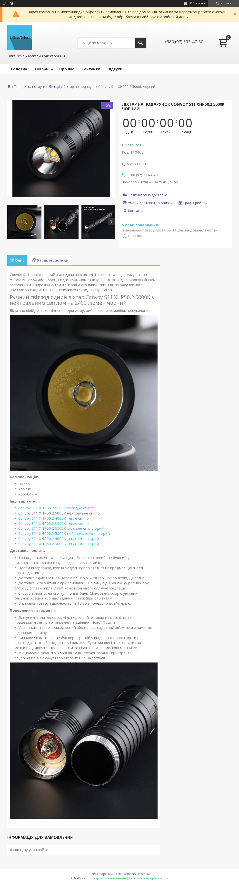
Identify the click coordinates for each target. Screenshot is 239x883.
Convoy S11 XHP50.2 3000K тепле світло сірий (58, 543)
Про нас (66, 68)
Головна (19, 68)
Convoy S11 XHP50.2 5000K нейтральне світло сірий (64, 533)
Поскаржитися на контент (107, 878)
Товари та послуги (29, 86)
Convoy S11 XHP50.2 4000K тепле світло (53, 518)
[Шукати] (140, 43)
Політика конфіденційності (148, 878)
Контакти (90, 68)
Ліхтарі (54, 86)
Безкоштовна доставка (147, 195)
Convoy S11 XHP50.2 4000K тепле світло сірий (58, 538)
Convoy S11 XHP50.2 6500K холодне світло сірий (61, 528)
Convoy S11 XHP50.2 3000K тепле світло (53, 523)
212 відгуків (197, 3)
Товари (41, 68)
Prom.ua (144, 874)
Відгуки (115, 68)
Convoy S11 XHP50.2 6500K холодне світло (56, 507)
